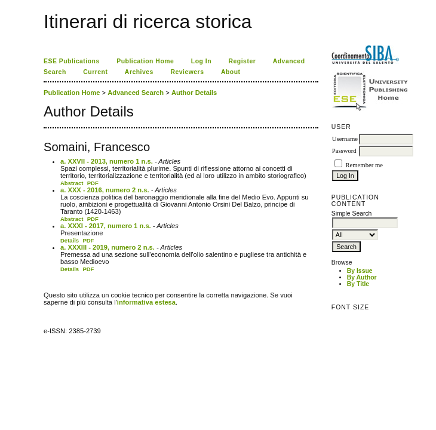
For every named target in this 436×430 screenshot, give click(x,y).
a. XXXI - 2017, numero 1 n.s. (105, 225)
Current (95, 72)
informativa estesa (146, 302)
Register (242, 61)
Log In (201, 61)
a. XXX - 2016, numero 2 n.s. (104, 190)
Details (69, 240)
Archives (139, 72)
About (231, 72)
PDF (93, 183)
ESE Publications (72, 61)
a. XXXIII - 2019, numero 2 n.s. (107, 247)
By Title (358, 284)
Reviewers (187, 72)
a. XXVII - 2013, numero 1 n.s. (106, 161)
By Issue (360, 271)
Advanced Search (136, 92)
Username (345, 139)
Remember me (363, 165)
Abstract (72, 183)
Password (344, 151)
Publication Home (145, 61)
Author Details (194, 92)
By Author (362, 277)
